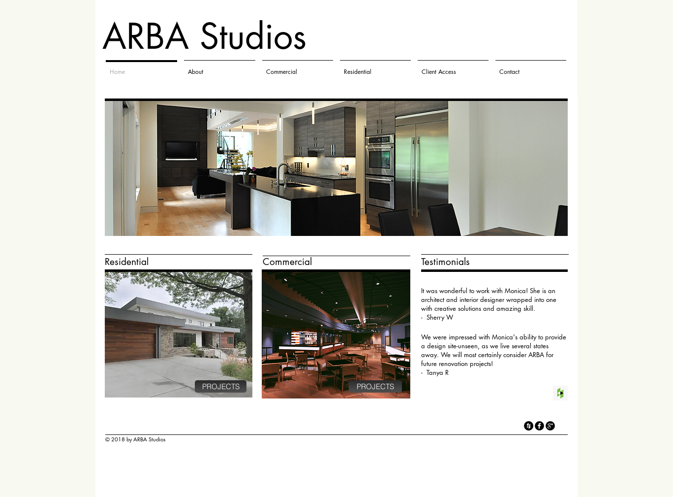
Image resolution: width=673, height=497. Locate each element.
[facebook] (539, 426)
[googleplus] (550, 426)
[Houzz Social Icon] (560, 393)
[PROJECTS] (220, 386)
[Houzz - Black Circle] (528, 426)
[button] (336, 168)
